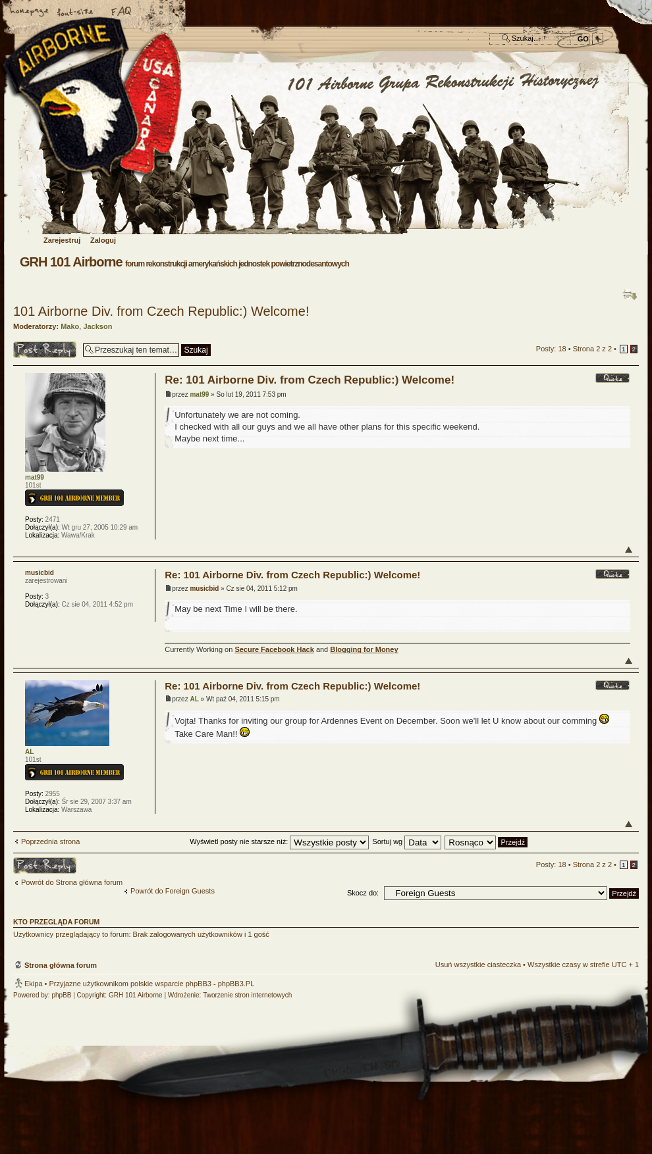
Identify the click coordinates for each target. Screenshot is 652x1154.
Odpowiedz (44, 349)
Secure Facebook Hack (273, 649)
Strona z (592, 349)
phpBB (61, 995)
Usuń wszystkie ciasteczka (478, 964)
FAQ (122, 12)
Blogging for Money (364, 649)
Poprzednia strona (50, 841)
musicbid (204, 588)
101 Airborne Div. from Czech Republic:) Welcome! (161, 311)
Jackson (97, 326)
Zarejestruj (61, 240)
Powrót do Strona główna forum (71, 882)
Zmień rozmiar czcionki (76, 12)
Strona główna (30, 12)
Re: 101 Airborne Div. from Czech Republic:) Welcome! (309, 380)
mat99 (199, 394)
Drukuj (629, 294)
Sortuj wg (406, 841)
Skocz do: (363, 893)
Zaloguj (103, 240)
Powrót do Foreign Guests (172, 891)
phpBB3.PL (236, 984)
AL (194, 699)
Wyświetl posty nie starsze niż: (279, 841)
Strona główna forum (324, 149)
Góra (628, 549)
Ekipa (33, 984)
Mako (70, 326)
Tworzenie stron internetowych (247, 995)
